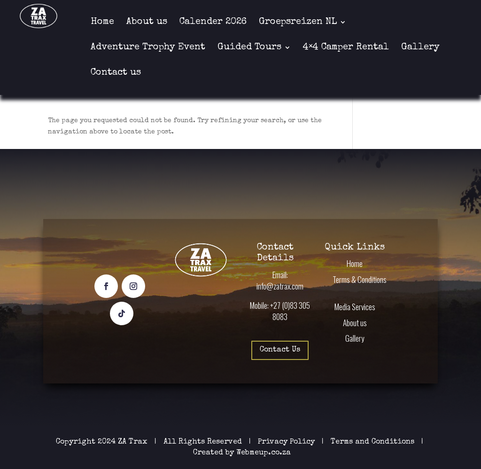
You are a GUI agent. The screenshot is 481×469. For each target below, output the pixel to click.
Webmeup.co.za (263, 453)
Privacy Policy (287, 442)
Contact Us (280, 350)
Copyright (75, 442)
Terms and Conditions (372, 442)
